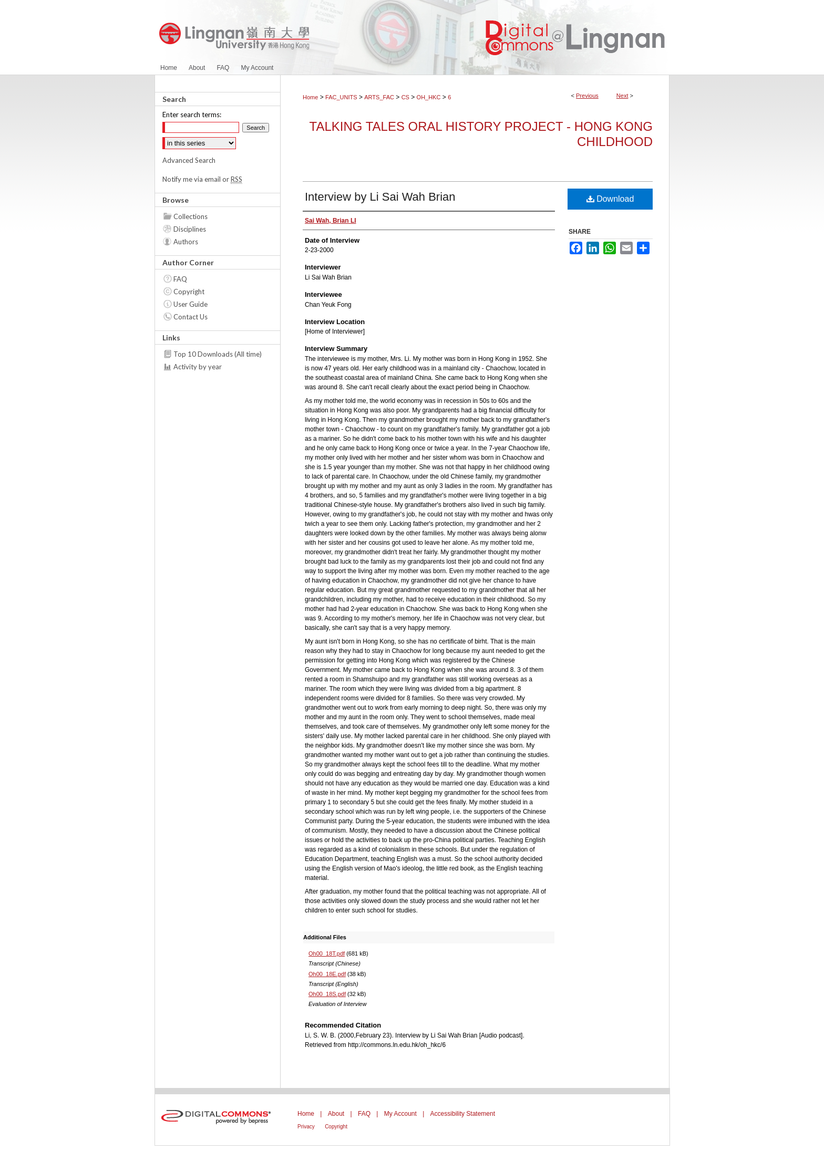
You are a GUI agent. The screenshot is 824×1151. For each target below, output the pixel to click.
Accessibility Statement (462, 1113)
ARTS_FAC (379, 97)
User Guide (190, 304)
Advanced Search (188, 160)
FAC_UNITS (341, 97)
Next (622, 95)
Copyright (188, 291)
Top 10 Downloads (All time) (217, 354)
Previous (587, 95)
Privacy (306, 1126)
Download (610, 198)
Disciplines (189, 229)
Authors (185, 241)
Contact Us (190, 317)
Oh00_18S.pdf (327, 994)
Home (310, 97)
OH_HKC (429, 97)
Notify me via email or (202, 179)
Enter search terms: (191, 114)
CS (405, 97)
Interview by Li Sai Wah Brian (380, 196)
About (336, 1113)
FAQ (180, 279)
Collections (190, 216)
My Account (400, 1113)
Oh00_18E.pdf (327, 974)
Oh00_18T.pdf (326, 953)
